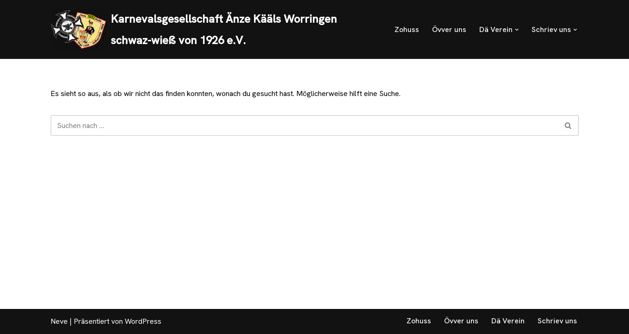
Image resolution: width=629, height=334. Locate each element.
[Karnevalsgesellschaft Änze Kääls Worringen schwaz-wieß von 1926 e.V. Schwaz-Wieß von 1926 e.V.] (215, 29)
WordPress (143, 321)
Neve (59, 321)
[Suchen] (304, 125)
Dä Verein (508, 321)
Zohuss (406, 29)
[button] (517, 30)
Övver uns (449, 29)
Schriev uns (557, 321)
